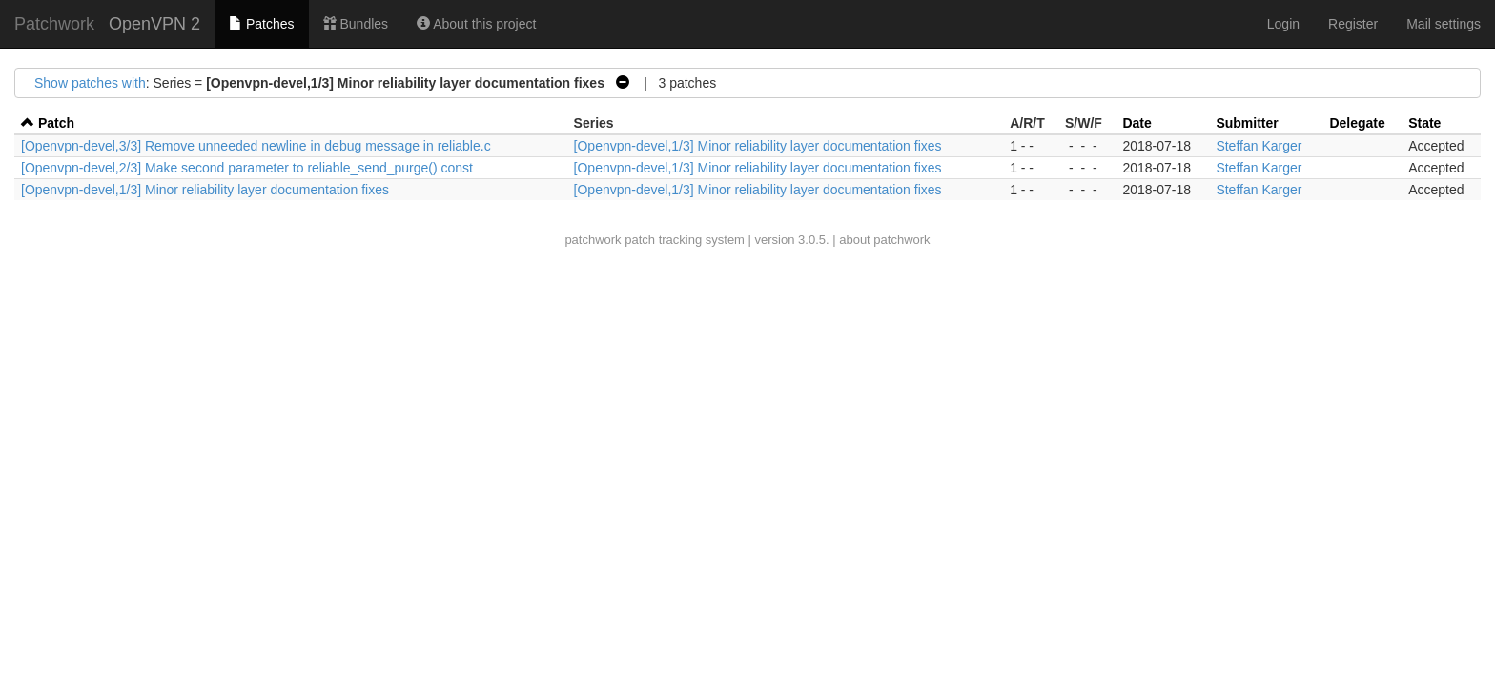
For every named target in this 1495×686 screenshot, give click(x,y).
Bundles (355, 23)
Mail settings (1443, 23)
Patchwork (54, 23)
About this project (476, 23)
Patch (56, 123)
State (1424, 123)
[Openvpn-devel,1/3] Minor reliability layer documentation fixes (758, 145)
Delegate (1356, 123)
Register (1353, 23)
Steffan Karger (1258, 145)
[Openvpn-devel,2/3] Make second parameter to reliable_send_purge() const (247, 167)
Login (1283, 23)
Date (1136, 123)
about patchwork (884, 239)
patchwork (592, 239)
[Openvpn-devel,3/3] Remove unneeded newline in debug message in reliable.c (256, 145)
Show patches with (90, 83)
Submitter (1247, 123)
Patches (261, 23)
